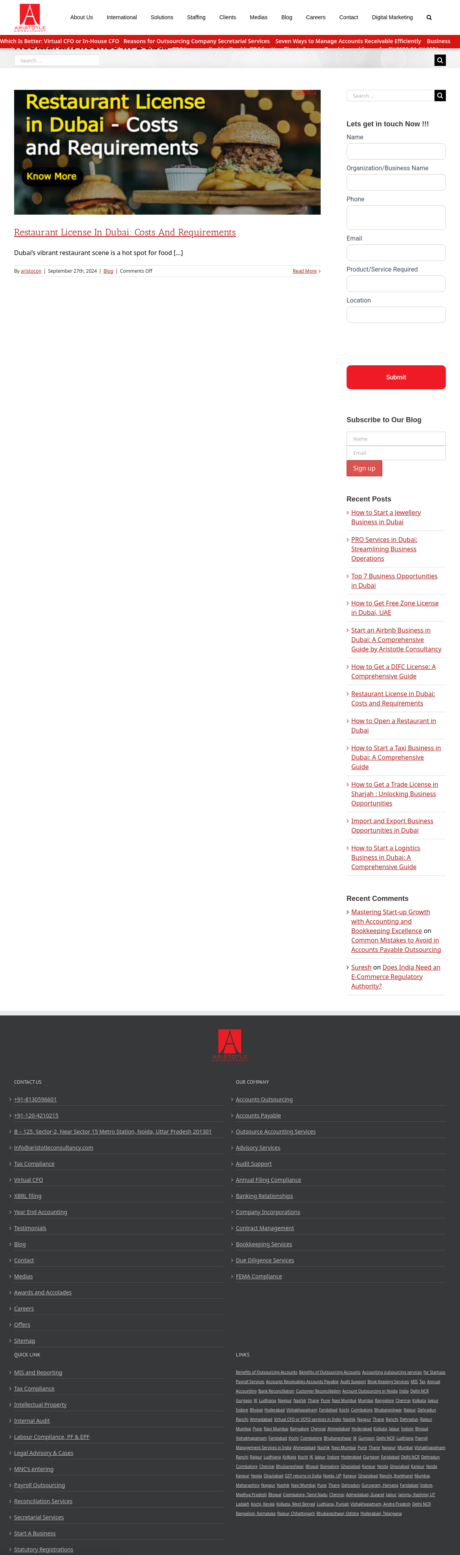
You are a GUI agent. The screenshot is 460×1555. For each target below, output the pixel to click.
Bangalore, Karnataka (256, 1513)
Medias (23, 1276)
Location (359, 300)
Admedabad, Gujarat (365, 1494)
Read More (305, 271)
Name (355, 137)
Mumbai (365, 1400)
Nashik (300, 1400)
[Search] (429, 16)
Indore (242, 1410)
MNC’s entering (34, 1469)
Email (354, 238)
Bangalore (384, 1400)
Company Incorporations (268, 1212)
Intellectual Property (40, 1404)
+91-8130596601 (35, 1099)
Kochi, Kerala (263, 1504)
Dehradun (427, 1410)
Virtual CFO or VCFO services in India (307, 1419)
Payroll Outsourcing (39, 1485)
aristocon (31, 271)
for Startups (434, 1372)
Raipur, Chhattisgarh (296, 1513)
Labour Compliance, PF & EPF (51, 1436)
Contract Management (265, 1228)
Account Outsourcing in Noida (370, 1391)
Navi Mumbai (344, 1400)
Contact (24, 1260)
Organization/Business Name (387, 168)
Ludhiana (267, 1400)
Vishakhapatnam (302, 1410)
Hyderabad (275, 1410)
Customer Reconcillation (318, 1391)
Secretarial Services (39, 1517)
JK (255, 1400)
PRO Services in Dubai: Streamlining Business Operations (384, 549)
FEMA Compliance (259, 1276)
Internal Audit (32, 1420)
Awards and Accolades (43, 1292)
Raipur (410, 1410)
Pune (325, 1400)
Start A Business (35, 1533)
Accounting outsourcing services (392, 1372)
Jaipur (433, 1400)
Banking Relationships (264, 1196)
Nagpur (285, 1400)
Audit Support (254, 1163)
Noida (382, 1466)
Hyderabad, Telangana (381, 1513)
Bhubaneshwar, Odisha (337, 1513)
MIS (414, 1381)
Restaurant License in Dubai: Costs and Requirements (125, 232)
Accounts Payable (258, 1115)
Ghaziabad (350, 1466)
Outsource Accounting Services (276, 1131)
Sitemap (24, 1340)
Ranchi (242, 1419)
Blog (108, 271)
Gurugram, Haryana (379, 1485)
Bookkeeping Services (264, 1244)
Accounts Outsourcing (264, 1099)
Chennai (403, 1400)
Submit (396, 377)
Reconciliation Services (43, 1501)
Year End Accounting (40, 1212)
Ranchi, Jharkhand (396, 1475)
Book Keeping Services (388, 1381)
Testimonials (30, 1228)
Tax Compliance (34, 1163)
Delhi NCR (419, 1391)
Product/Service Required (382, 269)
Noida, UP (332, 1475)
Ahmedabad (261, 1419)
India (404, 1391)
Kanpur (368, 1466)
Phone (355, 199)
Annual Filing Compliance (268, 1179)
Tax (422, 1381)
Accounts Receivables (286, 1381)
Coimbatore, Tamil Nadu (305, 1494)
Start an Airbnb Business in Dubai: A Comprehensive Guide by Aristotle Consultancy (396, 639)
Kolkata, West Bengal (295, 1504)
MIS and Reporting (38, 1372)
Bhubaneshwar (388, 1410)
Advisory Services (258, 1147)
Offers (22, 1324)
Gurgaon (244, 1400)
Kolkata (419, 1400)
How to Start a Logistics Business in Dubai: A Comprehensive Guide (385, 857)
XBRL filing (28, 1196)
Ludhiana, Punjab (333, 1504)
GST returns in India (303, 1475)
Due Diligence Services (265, 1260)
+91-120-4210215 (36, 1115)
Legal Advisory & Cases (43, 1453)
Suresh (361, 967)
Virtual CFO (28, 1179)
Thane (313, 1400)
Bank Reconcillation (276, 1391)
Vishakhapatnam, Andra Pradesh (380, 1504)
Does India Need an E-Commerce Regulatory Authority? (395, 976)
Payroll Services (250, 1381)
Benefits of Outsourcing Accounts (267, 1372)
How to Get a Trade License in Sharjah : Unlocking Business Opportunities (394, 794)
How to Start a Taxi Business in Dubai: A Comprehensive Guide (396, 757)
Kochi (344, 1410)
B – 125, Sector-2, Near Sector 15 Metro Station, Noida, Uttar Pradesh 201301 (113, 1131)
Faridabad (328, 1410)
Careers (24, 1308)
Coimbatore (361, 1410)
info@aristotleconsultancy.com (53, 1147)
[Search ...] (56, 60)
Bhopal (256, 1410)
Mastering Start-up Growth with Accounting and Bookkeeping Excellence (390, 921)
